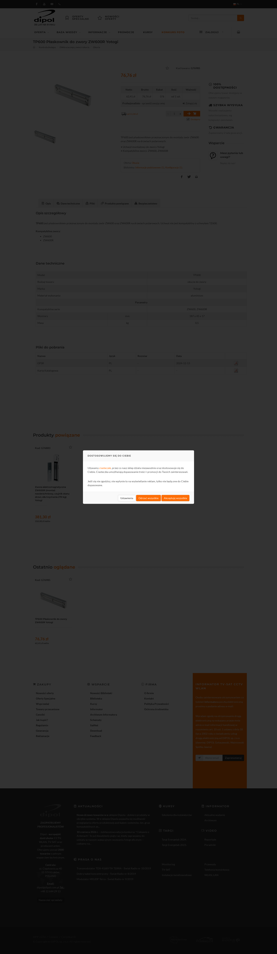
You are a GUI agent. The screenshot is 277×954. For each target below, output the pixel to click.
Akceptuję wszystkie (175, 497)
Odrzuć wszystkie (148, 497)
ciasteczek (105, 467)
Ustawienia (126, 497)
